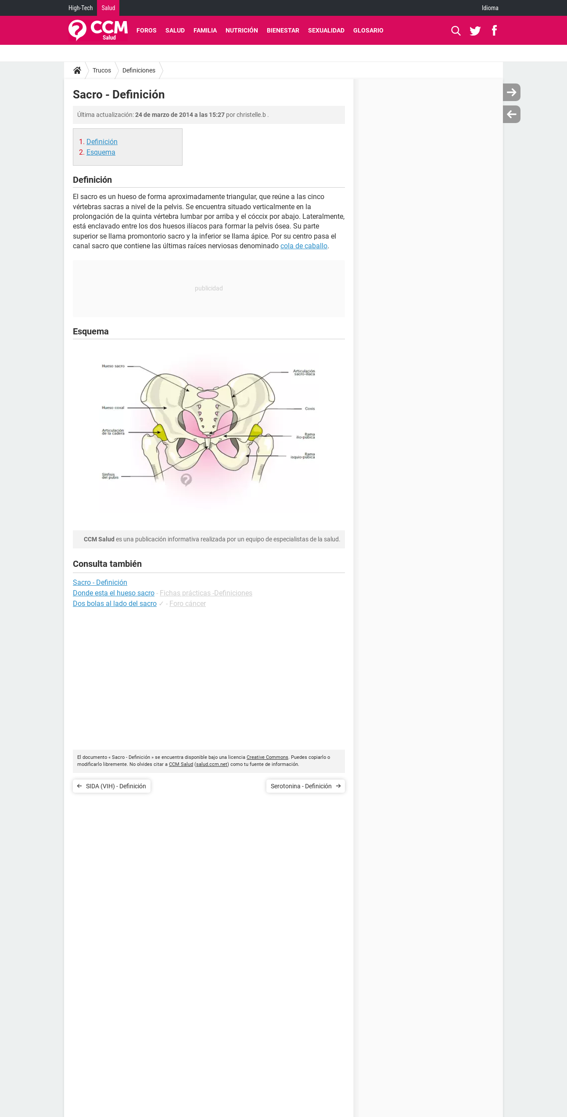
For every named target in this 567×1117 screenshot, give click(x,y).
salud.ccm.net (211, 764)
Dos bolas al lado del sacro (115, 603)
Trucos (102, 70)
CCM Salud (181, 764)
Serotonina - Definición (301, 786)
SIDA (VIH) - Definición (116, 786)
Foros (146, 30)
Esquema (100, 152)
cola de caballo (303, 246)
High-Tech (80, 7)
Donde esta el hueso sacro (113, 593)
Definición (102, 142)
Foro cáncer (187, 603)
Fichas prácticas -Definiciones (206, 593)
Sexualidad (326, 30)
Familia (205, 30)
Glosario (368, 30)
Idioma (490, 7)
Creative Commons (267, 757)
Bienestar (283, 30)
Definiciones (138, 70)
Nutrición (242, 30)
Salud (108, 7)
